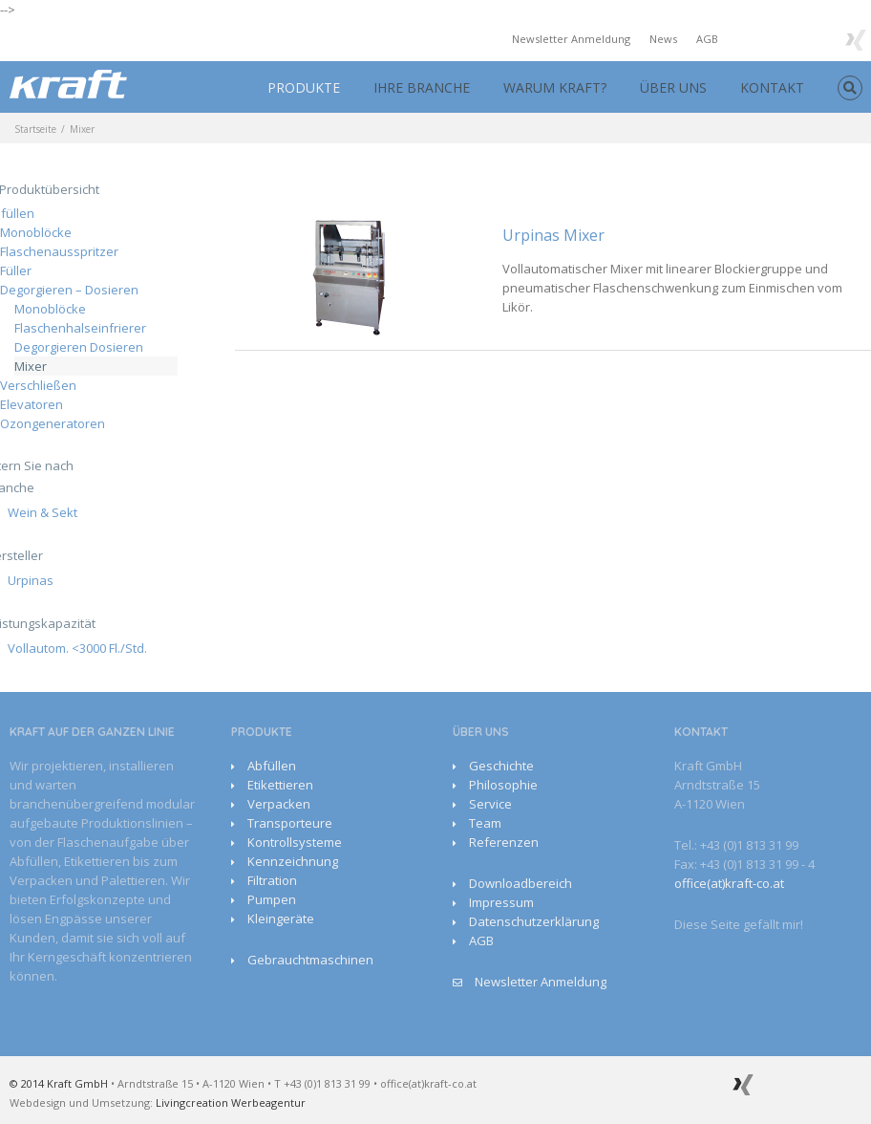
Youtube (776, 42)
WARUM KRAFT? (554, 87)
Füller (16, 270)
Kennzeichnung (292, 861)
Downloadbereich (520, 883)
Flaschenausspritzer (59, 251)
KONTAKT (772, 87)
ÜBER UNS (673, 87)
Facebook (741, 38)
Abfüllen (271, 765)
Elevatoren (31, 404)
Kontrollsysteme (294, 842)
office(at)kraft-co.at (729, 883)
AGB (707, 39)
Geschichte (501, 765)
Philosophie (503, 784)
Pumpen (271, 899)
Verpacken (278, 803)
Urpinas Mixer (553, 235)
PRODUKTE (303, 87)
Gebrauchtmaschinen (310, 959)
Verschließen (38, 385)
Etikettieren (280, 784)
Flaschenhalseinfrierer (80, 327)
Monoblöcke (36, 232)
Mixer (30, 366)
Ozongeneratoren (52, 423)
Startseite (35, 129)
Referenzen (504, 842)
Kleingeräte (280, 918)
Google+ (816, 38)
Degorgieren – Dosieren (69, 289)
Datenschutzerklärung (534, 921)
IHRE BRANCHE (421, 87)
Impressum (501, 902)
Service (490, 803)
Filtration (272, 880)
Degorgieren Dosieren (78, 347)
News (663, 39)
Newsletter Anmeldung (571, 39)
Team (485, 823)
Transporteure (289, 823)
